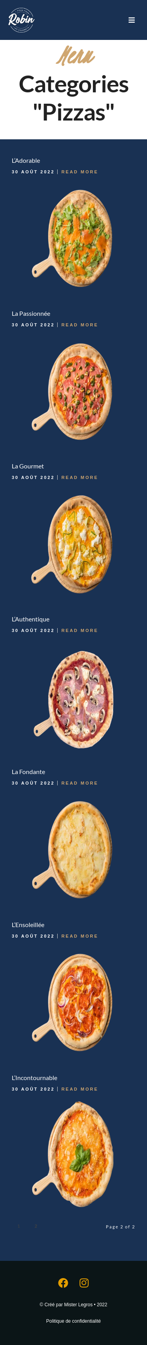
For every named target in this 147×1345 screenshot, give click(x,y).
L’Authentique (30, 619)
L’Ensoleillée (28, 924)
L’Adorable (26, 160)
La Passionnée (31, 313)
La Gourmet (28, 466)
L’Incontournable (34, 1077)
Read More (80, 171)
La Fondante (28, 771)
